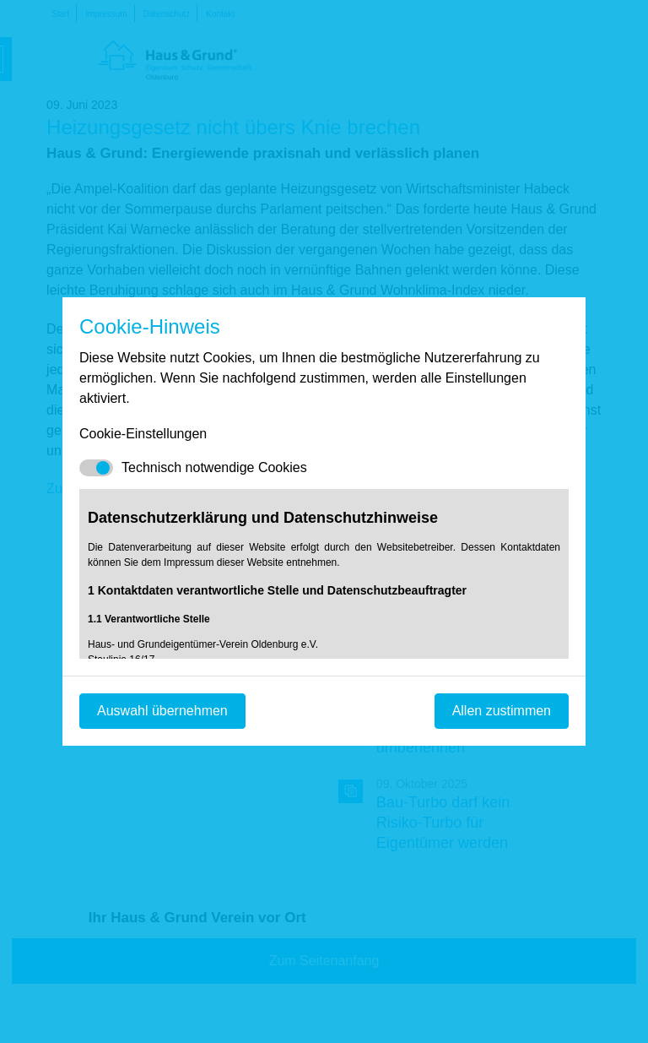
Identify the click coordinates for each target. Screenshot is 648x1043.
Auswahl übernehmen (162, 710)
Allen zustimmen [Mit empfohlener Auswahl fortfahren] (501, 710)
